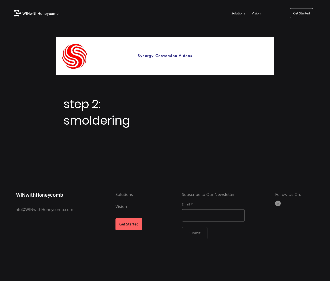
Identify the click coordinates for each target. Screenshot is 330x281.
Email (186, 204)
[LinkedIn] (278, 203)
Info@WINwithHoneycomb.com (43, 209)
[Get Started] (301, 13)
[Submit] (194, 233)
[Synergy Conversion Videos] (165, 55)
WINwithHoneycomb (40, 13)
